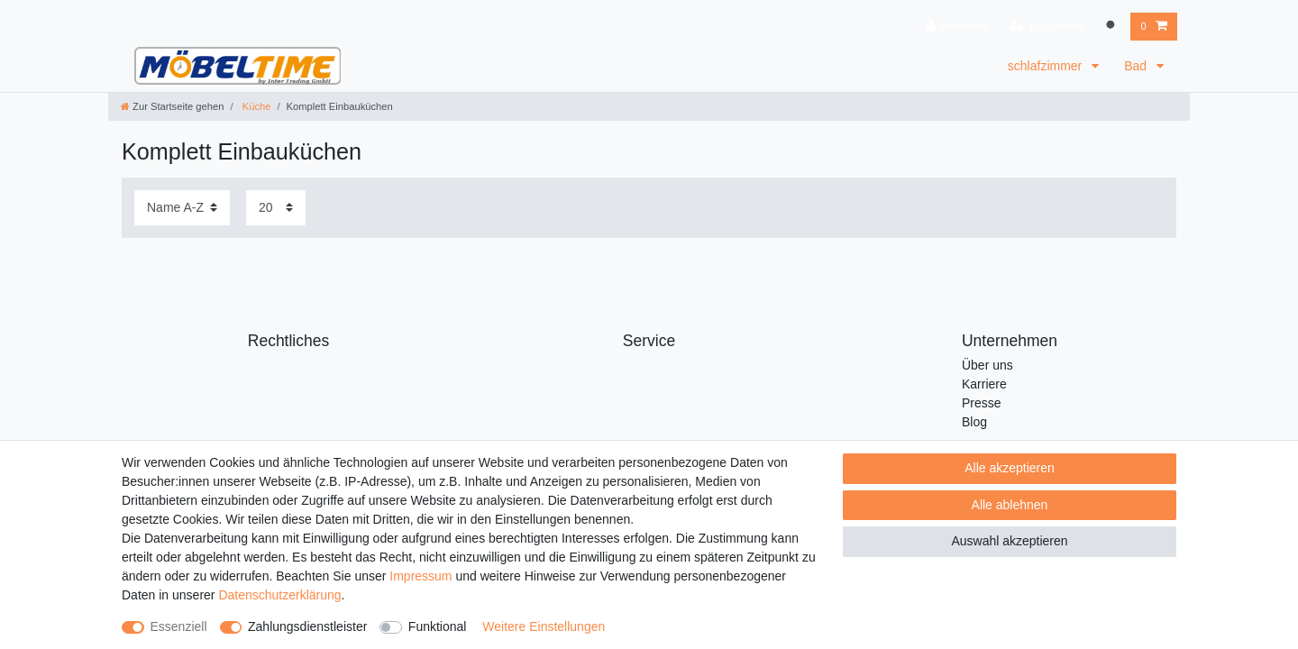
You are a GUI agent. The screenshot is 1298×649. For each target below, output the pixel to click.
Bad (1137, 66)
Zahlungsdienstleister (307, 626)
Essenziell (179, 626)
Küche (255, 106)
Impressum (420, 576)
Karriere (984, 384)
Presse (981, 403)
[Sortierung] (182, 207)
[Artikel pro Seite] (276, 207)
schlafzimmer (1046, 66)
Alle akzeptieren (1009, 468)
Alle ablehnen (1010, 505)
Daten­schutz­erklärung (279, 595)
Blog (974, 422)
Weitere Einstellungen (543, 626)
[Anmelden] (957, 27)
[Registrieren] (1047, 27)
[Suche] (1112, 27)
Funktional (437, 626)
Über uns (987, 365)
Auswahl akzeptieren (1009, 541)
